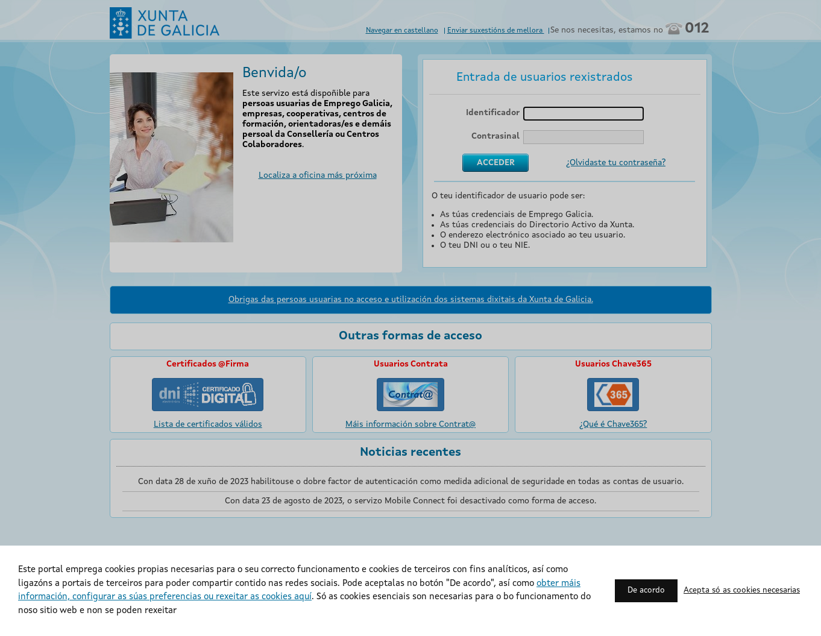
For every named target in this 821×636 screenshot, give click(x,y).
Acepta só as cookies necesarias (742, 590)
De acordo (646, 590)
